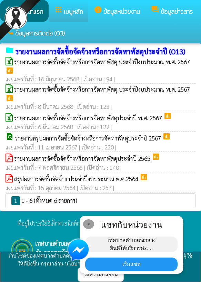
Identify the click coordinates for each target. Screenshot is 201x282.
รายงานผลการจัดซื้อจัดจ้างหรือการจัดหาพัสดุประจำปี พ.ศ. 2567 (88, 118)
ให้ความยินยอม (100, 274)
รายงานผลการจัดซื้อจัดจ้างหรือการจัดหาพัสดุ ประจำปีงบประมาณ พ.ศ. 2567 (102, 61)
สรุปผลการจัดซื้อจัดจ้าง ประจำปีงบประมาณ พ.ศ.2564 (77, 178)
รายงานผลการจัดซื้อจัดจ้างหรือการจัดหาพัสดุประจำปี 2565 (83, 158)
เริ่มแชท (131, 264)
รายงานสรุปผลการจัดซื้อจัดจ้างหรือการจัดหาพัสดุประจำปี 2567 (88, 138)
